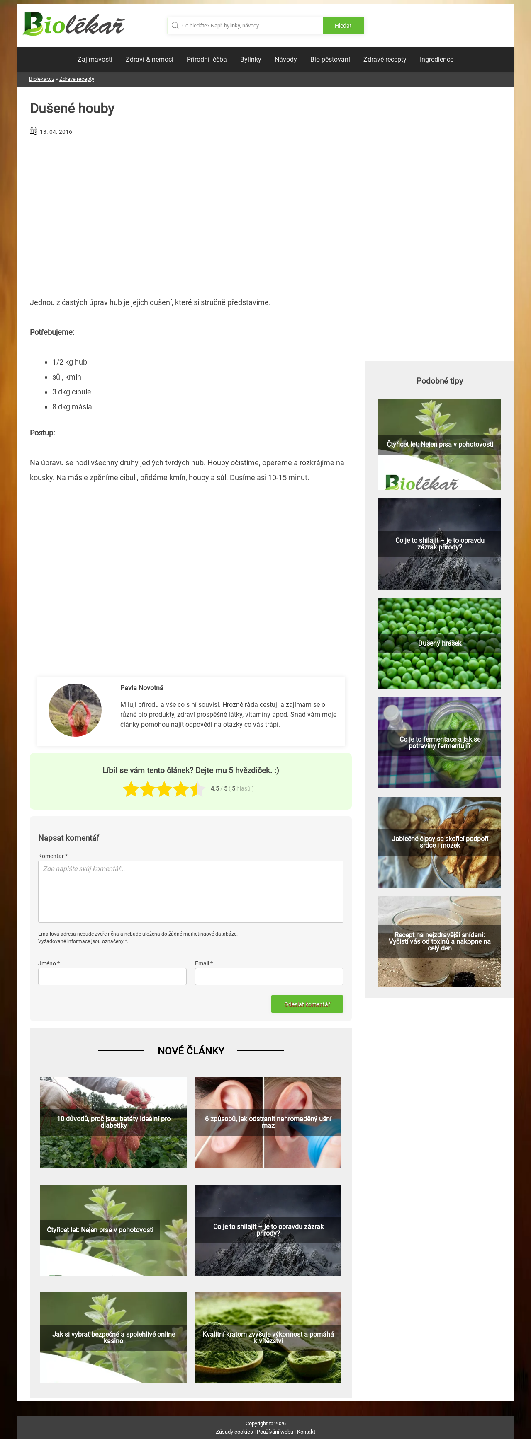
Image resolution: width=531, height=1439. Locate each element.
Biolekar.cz (41, 79)
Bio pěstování (330, 59)
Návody (286, 59)
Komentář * (53, 856)
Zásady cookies (234, 1432)
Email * (204, 963)
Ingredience (436, 59)
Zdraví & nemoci (149, 59)
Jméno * (49, 963)
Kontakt (306, 1432)
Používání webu (275, 1432)
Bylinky (250, 59)
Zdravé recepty (385, 59)
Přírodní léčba (207, 59)
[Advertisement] (191, 213)
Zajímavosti (95, 59)
